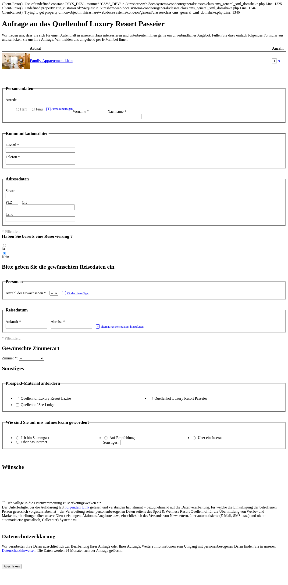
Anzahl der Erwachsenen (26, 293)
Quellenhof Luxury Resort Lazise (46, 398)
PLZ (9, 202)
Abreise (58, 322)
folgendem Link (77, 512)
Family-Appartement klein (51, 61)
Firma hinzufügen (59, 109)
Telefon (13, 157)
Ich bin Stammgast (35, 438)
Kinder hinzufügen (75, 293)
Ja (3, 249)
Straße (10, 191)
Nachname (117, 111)
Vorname (81, 111)
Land (9, 214)
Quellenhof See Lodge (37, 405)
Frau (39, 109)
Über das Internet (34, 442)
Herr (23, 109)
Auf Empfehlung (122, 438)
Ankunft (13, 322)
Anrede (11, 100)
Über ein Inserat (210, 438)
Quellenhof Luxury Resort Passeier (180, 398)
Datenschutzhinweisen (19, 555)
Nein (5, 257)
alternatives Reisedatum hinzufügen (120, 326)
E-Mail (12, 145)
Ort (24, 202)
